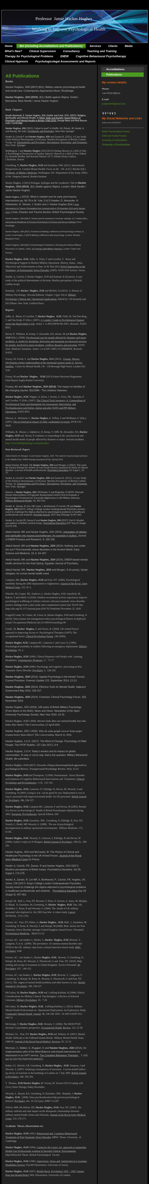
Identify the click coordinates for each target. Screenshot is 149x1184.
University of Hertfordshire (114, 140)
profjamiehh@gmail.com (113, 104)
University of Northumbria (116, 144)
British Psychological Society (116, 131)
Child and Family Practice (114, 136)
